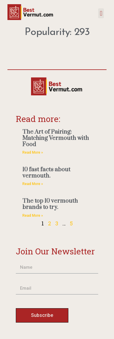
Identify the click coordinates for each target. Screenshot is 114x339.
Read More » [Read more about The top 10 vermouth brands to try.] (32, 215)
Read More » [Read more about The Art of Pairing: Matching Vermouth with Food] (32, 152)
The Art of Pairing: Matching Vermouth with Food (55, 138)
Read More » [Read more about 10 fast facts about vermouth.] (32, 184)
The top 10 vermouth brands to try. (50, 204)
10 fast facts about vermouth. (46, 173)
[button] (101, 13)
